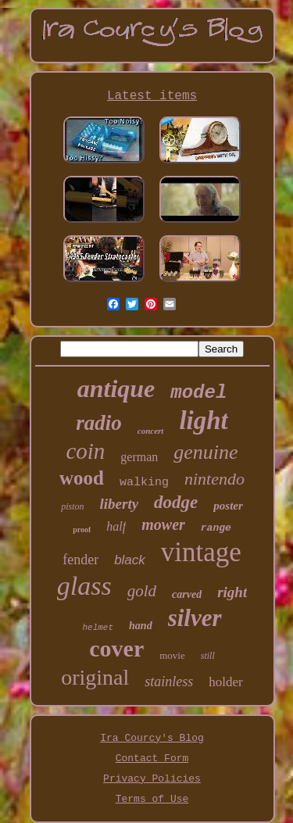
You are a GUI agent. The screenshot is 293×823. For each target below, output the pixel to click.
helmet (97, 627)
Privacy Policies (152, 779)
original (95, 677)
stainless (169, 681)
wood (81, 477)
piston (72, 506)
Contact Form (152, 758)
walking (144, 482)
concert (151, 430)
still (208, 655)
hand (140, 626)
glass (84, 585)
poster (228, 505)
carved (187, 594)
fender (80, 559)
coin (85, 450)
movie (172, 655)
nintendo (214, 478)
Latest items (152, 96)
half (116, 526)
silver (195, 618)
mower (163, 524)
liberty (119, 504)
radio (99, 423)
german (139, 456)
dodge (176, 502)
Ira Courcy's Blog (152, 738)
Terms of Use (152, 799)
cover (116, 648)
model (198, 392)
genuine (205, 452)
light (203, 420)
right (232, 592)
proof (82, 529)
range (216, 528)
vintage (201, 552)
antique (116, 388)
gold (141, 590)
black (129, 560)
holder (225, 682)
